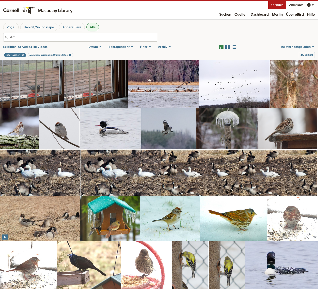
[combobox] (83, 37)
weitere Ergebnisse (159, 273)
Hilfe (311, 14)
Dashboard (260, 14)
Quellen (240, 14)
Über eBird (295, 14)
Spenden (277, 4)
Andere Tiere (71, 27)
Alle (93, 27)
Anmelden (296, 4)
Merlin (277, 14)
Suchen (225, 14)
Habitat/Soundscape (39, 27)
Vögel (11, 27)
